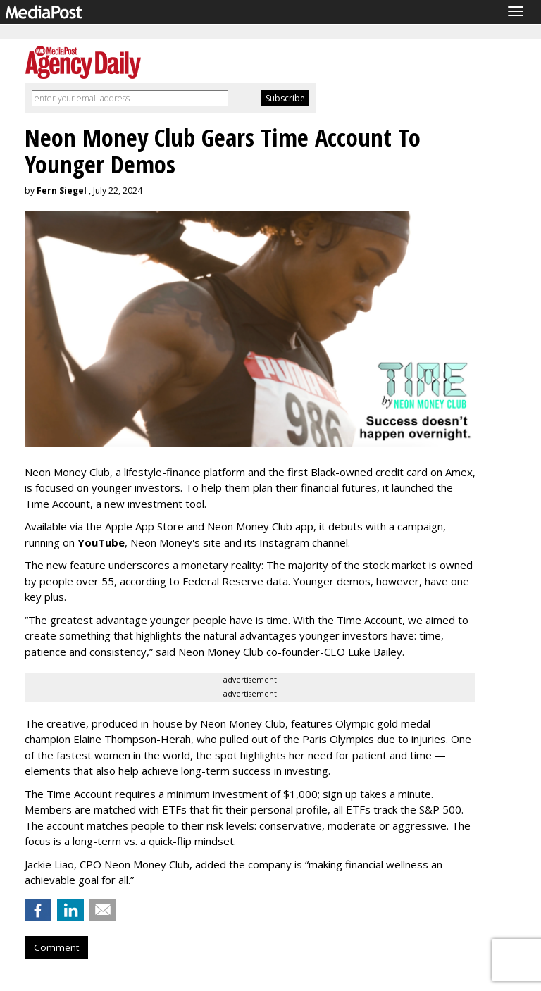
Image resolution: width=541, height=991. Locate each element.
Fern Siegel (62, 191)
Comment (56, 947)
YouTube (101, 542)
